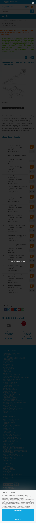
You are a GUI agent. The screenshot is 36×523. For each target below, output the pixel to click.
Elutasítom (18, 519)
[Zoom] (28, 3)
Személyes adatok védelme (9, 506)
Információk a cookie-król (23, 506)
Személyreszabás (18, 515)
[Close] (33, 3)
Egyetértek (18, 510)
